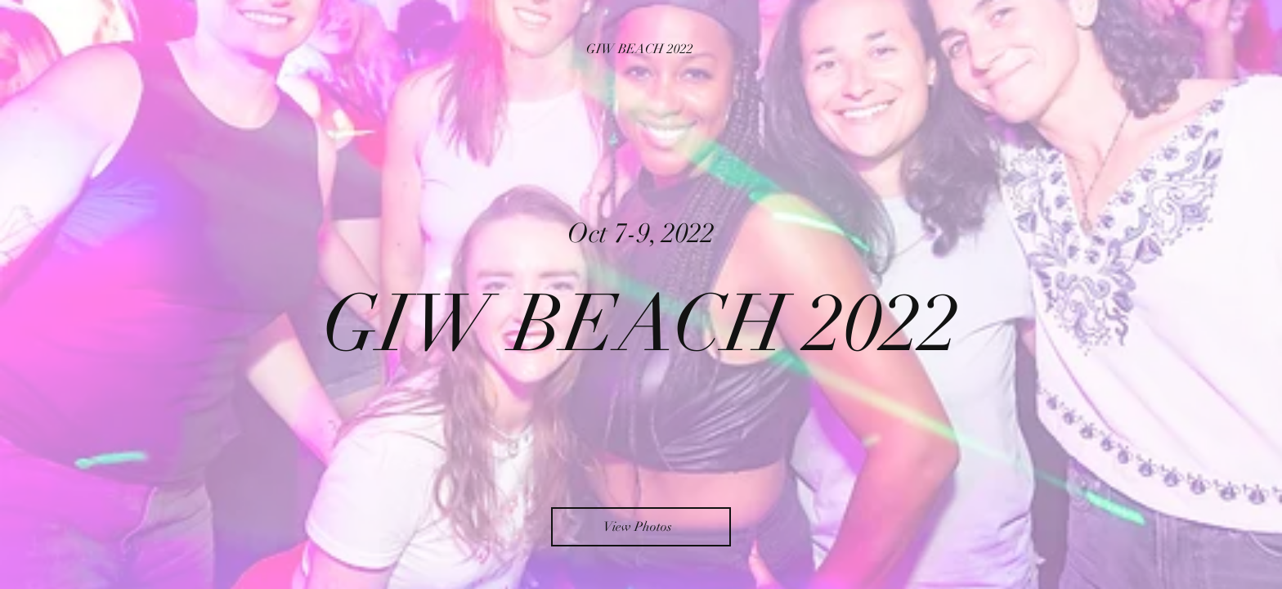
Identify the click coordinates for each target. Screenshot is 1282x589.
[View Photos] (641, 526)
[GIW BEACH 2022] (641, 49)
